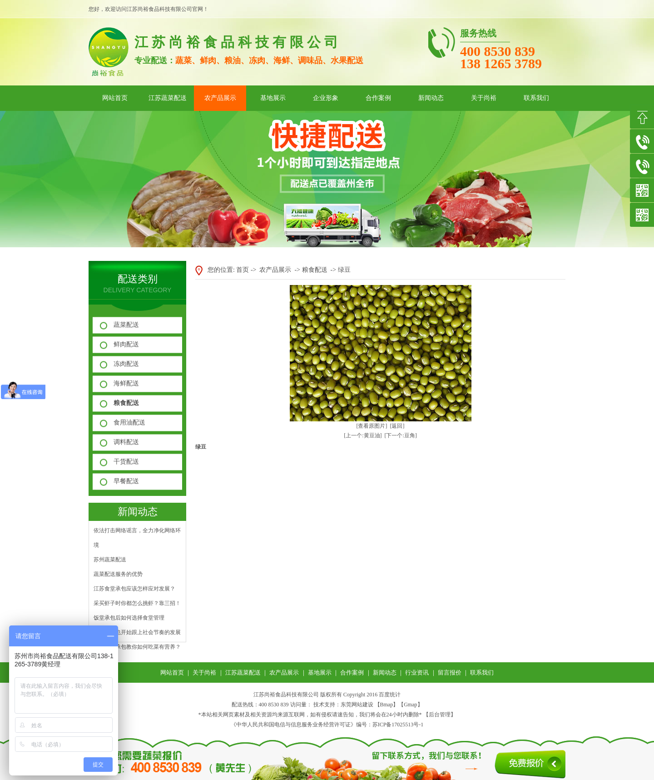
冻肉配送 (126, 363)
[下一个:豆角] (401, 435)
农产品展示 (220, 98)
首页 (242, 269)
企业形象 (325, 98)
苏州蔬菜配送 (110, 559)
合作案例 (378, 98)
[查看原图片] (372, 426)
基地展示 (273, 98)
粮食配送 (126, 403)
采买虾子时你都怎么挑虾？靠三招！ (137, 603)
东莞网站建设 (357, 704)
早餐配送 (126, 481)
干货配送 (126, 461)
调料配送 (126, 442)
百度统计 (390, 694)
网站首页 (115, 98)
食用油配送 (129, 422)
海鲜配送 (126, 383)
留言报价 (449, 672)
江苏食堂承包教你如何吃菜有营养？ (137, 647)
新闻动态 (431, 98)
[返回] (397, 426)
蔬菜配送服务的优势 (118, 574)
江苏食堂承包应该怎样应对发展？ (134, 588)
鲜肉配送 (126, 344)
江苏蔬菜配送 (168, 98)
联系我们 (536, 98)
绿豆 (344, 269)
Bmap (386, 704)
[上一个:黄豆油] (363, 435)
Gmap (410, 704)
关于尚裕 (483, 98)
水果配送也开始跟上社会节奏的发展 (137, 632)
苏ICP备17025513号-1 (398, 724)
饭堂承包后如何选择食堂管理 (129, 618)
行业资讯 (417, 672)
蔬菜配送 (126, 324)
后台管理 (440, 714)
